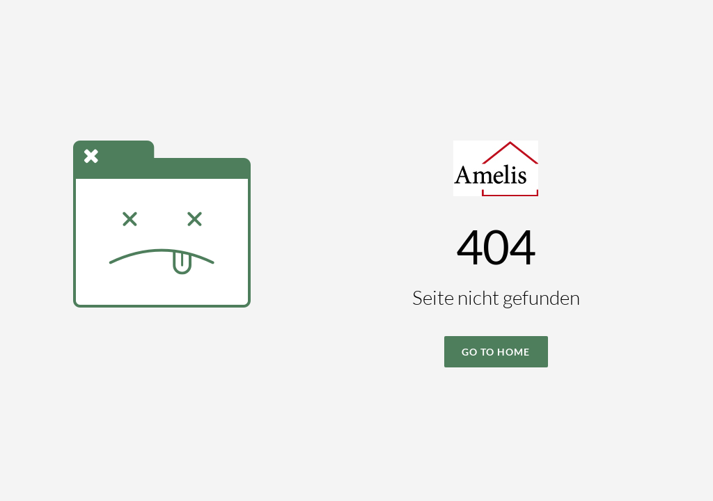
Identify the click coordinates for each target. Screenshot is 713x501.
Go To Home (496, 352)
